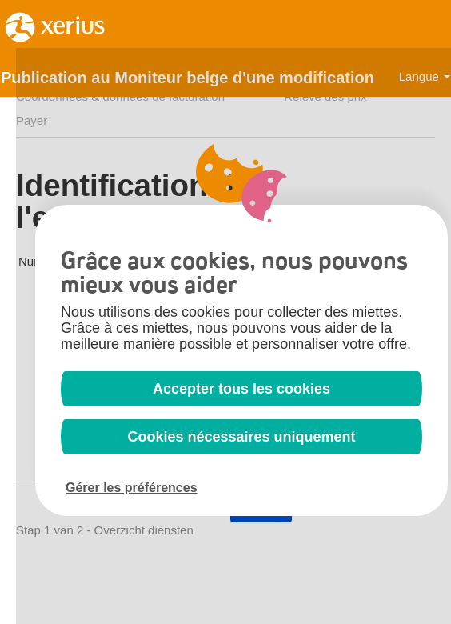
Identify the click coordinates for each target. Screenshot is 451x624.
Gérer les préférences (132, 487)
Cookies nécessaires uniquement (241, 437)
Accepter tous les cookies (241, 389)
